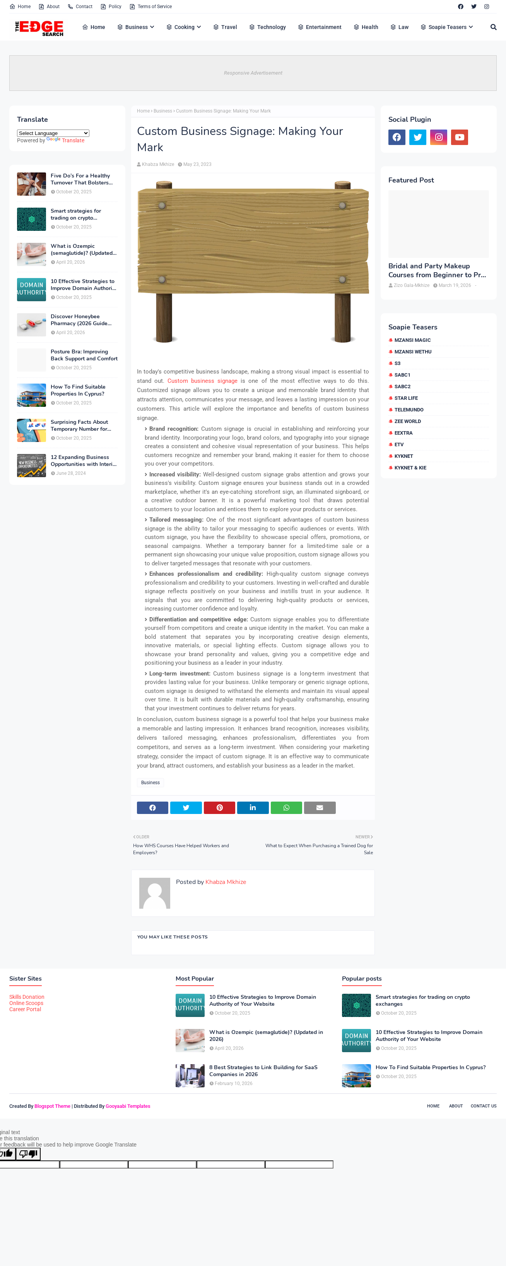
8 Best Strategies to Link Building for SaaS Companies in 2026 (263, 1071)
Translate (65, 140)
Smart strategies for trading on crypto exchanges (76, 215)
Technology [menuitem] (267, 27)
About (49, 6)
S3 (397, 363)
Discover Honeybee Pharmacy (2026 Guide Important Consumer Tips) (84, 320)
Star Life (406, 398)
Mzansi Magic (413, 340)
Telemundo (409, 410)
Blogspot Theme (52, 1106)
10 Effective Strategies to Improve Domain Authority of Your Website (84, 285)
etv (399, 444)
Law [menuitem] (399, 27)
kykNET (404, 456)
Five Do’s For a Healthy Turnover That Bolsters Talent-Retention (80, 179)
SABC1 (402, 375)
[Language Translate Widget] (53, 133)
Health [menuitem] (365, 27)
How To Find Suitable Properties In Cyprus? (78, 391)
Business (163, 111)
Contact (79, 6)
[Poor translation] (28, 1154)
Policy (110, 6)
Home (20, 6)
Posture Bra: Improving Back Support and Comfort (84, 355)
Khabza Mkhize (158, 164)
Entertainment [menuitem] (319, 27)
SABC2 (402, 386)
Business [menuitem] (132, 27)
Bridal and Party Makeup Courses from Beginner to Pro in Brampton (436, 271)
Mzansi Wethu (413, 352)
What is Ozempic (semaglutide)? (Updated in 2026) (82, 250)
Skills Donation (26, 997)
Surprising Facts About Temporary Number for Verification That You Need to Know (79, 426)
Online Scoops (26, 1003)
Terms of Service (150, 6)
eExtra (404, 433)
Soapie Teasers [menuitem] (443, 27)
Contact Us (484, 1106)
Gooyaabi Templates (128, 1106)
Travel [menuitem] (225, 27)
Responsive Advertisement (253, 73)
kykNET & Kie (410, 468)
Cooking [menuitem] (180, 27)
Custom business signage (203, 380)
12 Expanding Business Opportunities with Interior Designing (84, 461)
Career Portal (25, 1009)
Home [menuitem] (93, 27)
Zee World (408, 421)
